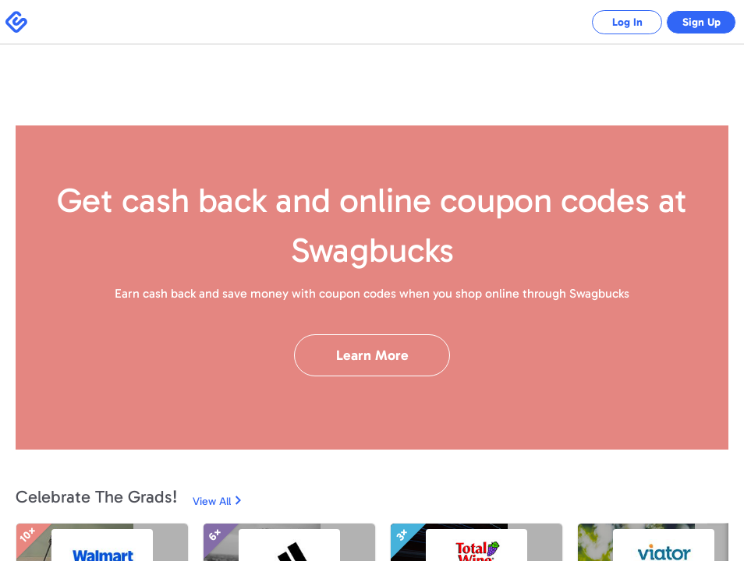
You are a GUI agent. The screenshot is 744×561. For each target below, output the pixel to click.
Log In (616, 22)
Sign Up (697, 22)
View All (212, 501)
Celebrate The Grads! (96, 496)
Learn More (372, 355)
